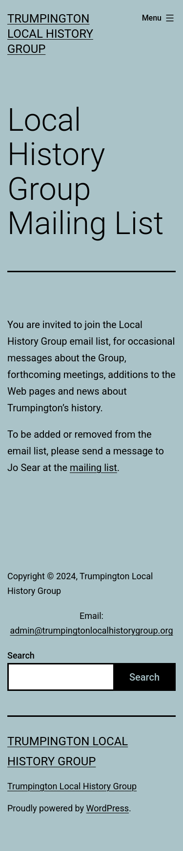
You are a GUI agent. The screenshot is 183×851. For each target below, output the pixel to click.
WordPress (107, 808)
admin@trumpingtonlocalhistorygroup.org (91, 630)
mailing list (93, 467)
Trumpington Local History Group (50, 34)
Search (21, 655)
